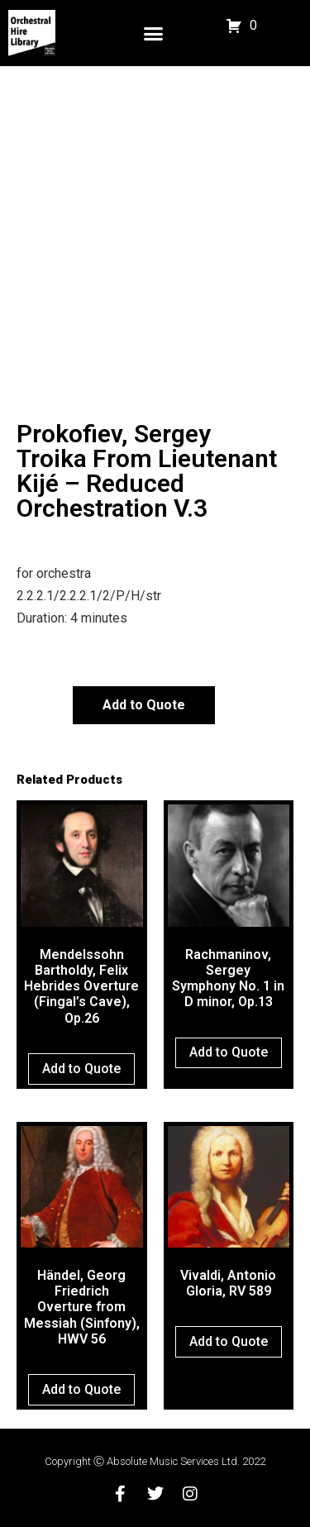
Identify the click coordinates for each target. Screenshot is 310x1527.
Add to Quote (144, 705)
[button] (153, 33)
